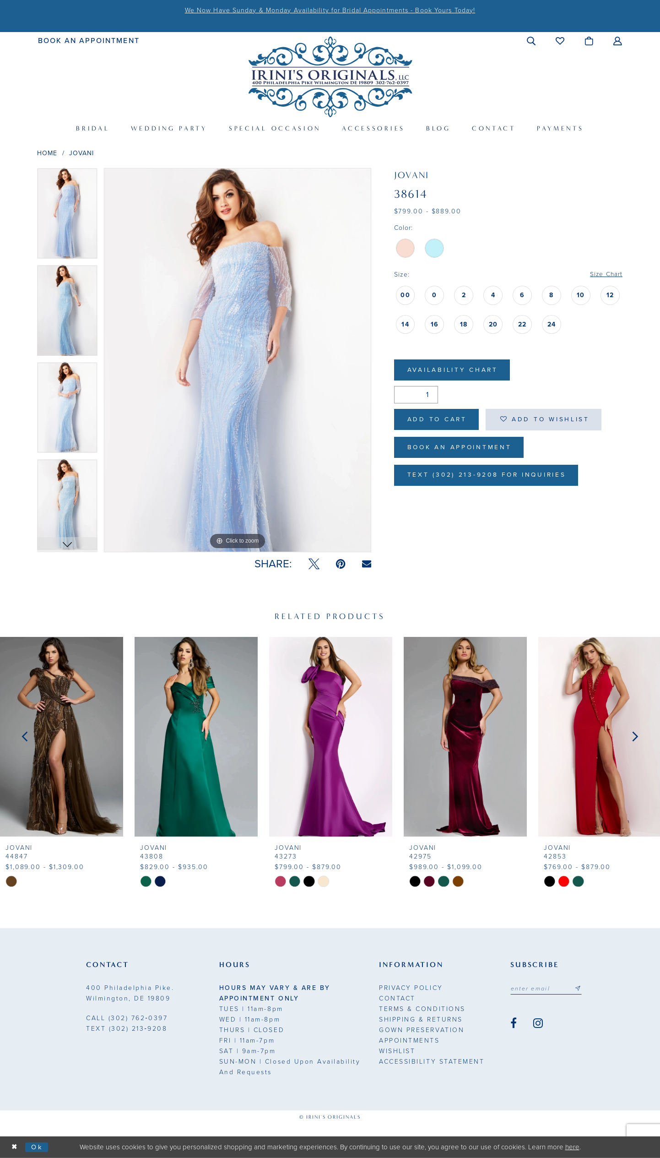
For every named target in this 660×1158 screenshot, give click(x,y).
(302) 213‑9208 (126, 1029)
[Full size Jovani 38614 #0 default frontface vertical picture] (237, 360)
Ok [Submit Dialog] (38, 1147)
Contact (397, 998)
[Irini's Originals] (330, 76)
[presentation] (61, 737)
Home (47, 153)
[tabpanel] (67, 216)
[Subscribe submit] (579, 989)
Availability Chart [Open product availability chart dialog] (454, 371)
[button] (531, 41)
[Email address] (547, 989)
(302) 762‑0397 (127, 1018)
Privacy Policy (411, 988)
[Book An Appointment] (89, 40)
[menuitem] (89, 40)
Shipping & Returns (420, 1019)
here (572, 1147)
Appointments (409, 1040)
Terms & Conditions (422, 1009)
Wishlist (397, 1051)
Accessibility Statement (431, 1062)
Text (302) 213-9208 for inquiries (489, 478)
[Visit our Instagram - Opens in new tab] (538, 1023)
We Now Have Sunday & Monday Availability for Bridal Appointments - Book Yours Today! (330, 10)
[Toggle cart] (589, 41)
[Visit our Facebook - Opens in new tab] (513, 1023)
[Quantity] (416, 395)
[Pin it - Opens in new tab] (341, 564)
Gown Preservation (421, 1030)
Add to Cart (438, 420)
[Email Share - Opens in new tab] (366, 564)
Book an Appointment (461, 449)
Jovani (81, 153)
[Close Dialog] (14, 1147)
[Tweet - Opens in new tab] (313, 564)
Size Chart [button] (605, 274)
